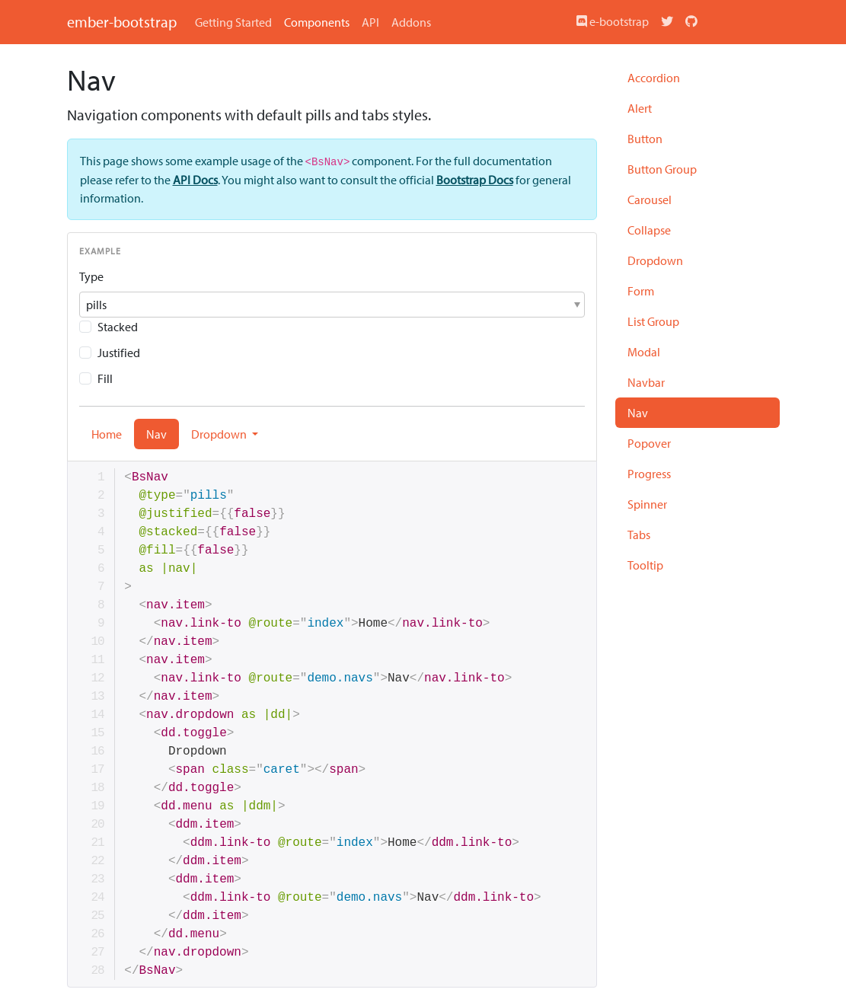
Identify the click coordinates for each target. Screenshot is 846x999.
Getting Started (233, 22)
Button (644, 138)
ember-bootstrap (122, 21)
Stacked (117, 326)
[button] (332, 305)
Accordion (653, 77)
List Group (653, 321)
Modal (643, 351)
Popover (649, 443)
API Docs (195, 179)
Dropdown (655, 260)
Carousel (649, 199)
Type (91, 276)
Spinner (647, 504)
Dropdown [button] (220, 434)
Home (106, 434)
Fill (105, 378)
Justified (118, 352)
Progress (649, 473)
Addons (411, 22)
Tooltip (645, 565)
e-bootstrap (612, 21)
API (370, 22)
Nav (637, 412)
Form (640, 290)
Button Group (662, 169)
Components (317, 22)
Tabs (638, 534)
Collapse (649, 230)
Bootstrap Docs (474, 179)
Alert (639, 108)
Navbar (646, 382)
